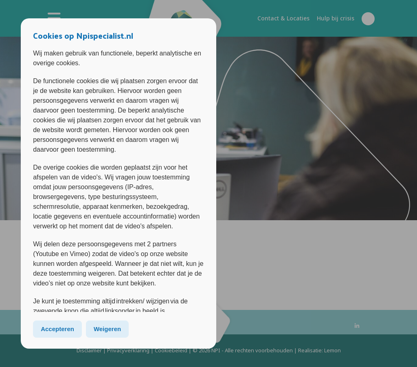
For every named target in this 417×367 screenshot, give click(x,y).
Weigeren (107, 328)
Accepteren (57, 328)
